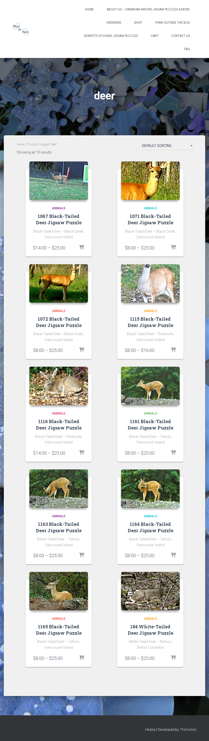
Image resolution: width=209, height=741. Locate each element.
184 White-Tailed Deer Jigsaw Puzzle (150, 630)
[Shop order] (167, 147)
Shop (138, 22)
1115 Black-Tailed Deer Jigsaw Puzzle (150, 322)
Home (89, 9)
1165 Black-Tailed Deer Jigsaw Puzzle (59, 630)
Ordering (113, 22)
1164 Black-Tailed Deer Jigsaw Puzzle (150, 527)
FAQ (187, 49)
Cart (155, 36)
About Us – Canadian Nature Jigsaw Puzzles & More (148, 9)
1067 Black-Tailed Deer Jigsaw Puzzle (59, 219)
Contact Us (180, 36)
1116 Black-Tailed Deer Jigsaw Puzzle (59, 424)
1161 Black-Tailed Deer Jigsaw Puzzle (150, 424)
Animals (59, 208)
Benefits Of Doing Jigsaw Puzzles (111, 36)
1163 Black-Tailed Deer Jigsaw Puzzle (59, 527)
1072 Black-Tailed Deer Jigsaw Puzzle (59, 322)
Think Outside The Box (172, 22)
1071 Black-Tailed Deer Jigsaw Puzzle (150, 219)
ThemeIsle (188, 730)
